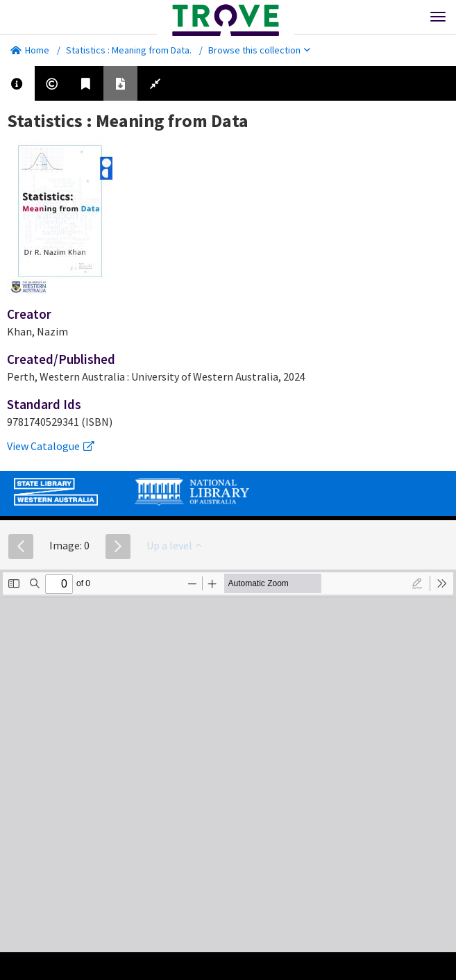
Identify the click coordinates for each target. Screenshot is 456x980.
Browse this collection (259, 50)
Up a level (173, 545)
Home (29, 50)
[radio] (417, 583)
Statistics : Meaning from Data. (129, 50)
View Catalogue (50, 446)
